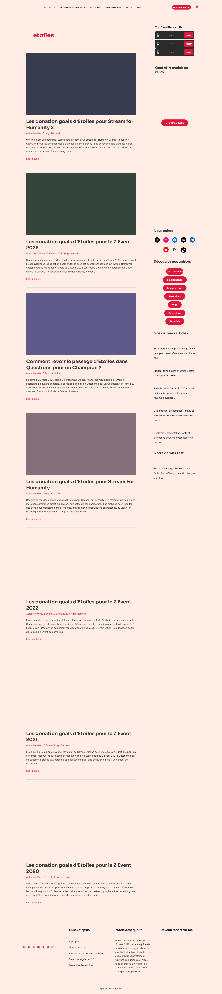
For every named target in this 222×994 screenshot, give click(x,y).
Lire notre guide (175, 122)
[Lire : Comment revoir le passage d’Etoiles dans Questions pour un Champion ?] (81, 324)
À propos (74, 941)
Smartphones (113, 7)
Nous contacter (77, 947)
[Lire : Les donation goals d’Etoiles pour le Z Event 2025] (81, 204)
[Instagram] (24, 947)
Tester (189, 35)
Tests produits (174, 271)
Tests (129, 7)
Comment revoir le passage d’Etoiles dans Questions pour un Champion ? (77, 364)
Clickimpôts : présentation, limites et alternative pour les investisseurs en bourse (174, 415)
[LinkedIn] (43, 947)
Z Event (41, 253)
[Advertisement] (175, 178)
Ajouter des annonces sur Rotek (86, 953)
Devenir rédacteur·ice (81, 965)
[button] (181, 7)
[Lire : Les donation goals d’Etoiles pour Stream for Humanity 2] (81, 83)
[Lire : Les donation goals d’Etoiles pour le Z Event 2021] (81, 690)
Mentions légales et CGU (82, 959)
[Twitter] (34, 947)
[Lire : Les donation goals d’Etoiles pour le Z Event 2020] (81, 821)
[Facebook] (29, 947)
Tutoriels (175, 321)
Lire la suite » (33, 158)
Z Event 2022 (60, 613)
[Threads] (48, 947)
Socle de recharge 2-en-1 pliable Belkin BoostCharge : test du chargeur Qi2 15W (175, 473)
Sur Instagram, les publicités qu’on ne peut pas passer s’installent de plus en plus (175, 353)
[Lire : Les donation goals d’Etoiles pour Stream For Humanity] (81, 444)
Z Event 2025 (54, 253)
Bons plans (174, 313)
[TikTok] (52, 947)
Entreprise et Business (72, 7)
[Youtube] (38, 947)
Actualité (49, 7)
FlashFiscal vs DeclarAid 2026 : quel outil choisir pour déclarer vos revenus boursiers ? (174, 393)
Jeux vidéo (95, 7)
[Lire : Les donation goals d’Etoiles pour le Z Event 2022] (81, 564)
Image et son (174, 288)
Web (139, 7)
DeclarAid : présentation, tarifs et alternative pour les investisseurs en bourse (173, 437)
